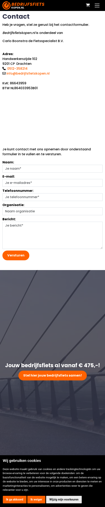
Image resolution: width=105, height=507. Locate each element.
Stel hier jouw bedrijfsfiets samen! (52, 375)
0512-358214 (17, 68)
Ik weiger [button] (36, 499)
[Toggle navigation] (97, 5)
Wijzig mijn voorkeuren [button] (63, 499)
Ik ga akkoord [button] (14, 499)
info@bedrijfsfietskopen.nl (28, 73)
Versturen (15, 255)
